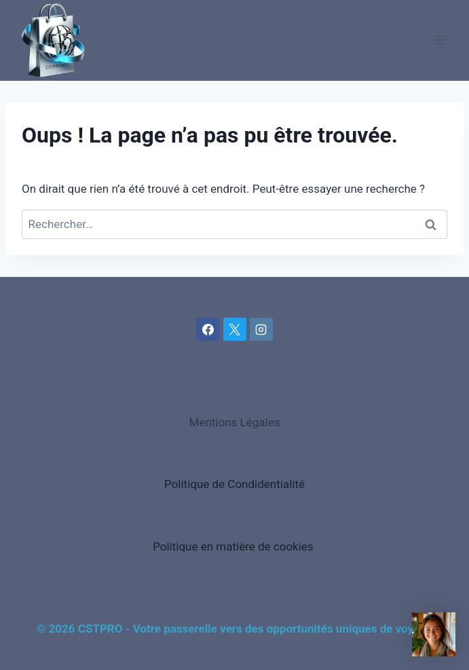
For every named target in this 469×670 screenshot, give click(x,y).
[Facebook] (207, 329)
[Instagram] (261, 329)
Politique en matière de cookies (233, 546)
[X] (234, 329)
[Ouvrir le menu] (440, 40)
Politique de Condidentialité (234, 484)
